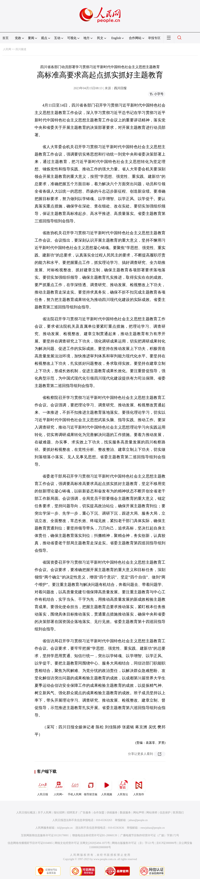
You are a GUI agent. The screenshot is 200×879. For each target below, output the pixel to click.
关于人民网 (44, 812)
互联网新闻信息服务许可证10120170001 (45, 835)
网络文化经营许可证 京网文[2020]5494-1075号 (82, 843)
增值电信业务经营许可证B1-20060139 (94, 835)
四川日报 (120, 88)
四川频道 (20, 49)
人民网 (7, 49)
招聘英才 (72, 812)
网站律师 (151, 812)
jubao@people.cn (138, 820)
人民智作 (139, 787)
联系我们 (178, 812)
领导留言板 (90, 787)
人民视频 (106, 787)
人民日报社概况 (25, 812)
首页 (5, 38)
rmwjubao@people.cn (152, 827)
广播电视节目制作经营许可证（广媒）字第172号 (149, 835)
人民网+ (58, 787)
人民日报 (42, 787)
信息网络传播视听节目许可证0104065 (30, 843)
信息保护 (165, 812)
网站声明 (138, 812)
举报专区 (154, 38)
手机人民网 (74, 787)
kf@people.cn (65, 827)
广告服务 (85, 812)
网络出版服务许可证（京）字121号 (133, 843)
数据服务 (125, 812)
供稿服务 (112, 812)
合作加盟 (98, 812)
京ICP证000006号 (166, 843)
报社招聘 (59, 812)
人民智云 (122, 787)
